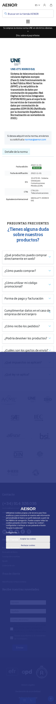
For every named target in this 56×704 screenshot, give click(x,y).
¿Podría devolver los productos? (25, 338)
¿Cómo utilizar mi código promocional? (20, 284)
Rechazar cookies (28, 545)
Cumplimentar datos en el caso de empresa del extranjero (27, 312)
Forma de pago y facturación (23, 298)
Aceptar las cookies (28, 539)
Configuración (13, 533)
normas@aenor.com (35, 139)
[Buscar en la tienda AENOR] (28, 14)
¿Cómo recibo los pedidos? (22, 326)
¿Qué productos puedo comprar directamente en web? (25, 256)
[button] (37, 5)
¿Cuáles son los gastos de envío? (26, 350)
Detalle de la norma (16, 151)
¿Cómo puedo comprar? (20, 270)
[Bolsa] (51, 5)
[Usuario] (44, 5)
